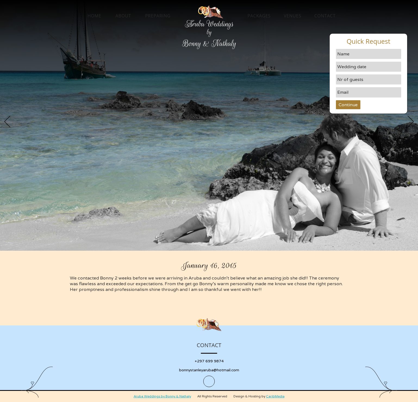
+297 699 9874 (209, 361)
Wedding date (351, 67)
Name (343, 54)
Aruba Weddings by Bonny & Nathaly (162, 396)
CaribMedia (275, 396)
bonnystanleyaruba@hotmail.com (209, 370)
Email (343, 92)
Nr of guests (350, 79)
